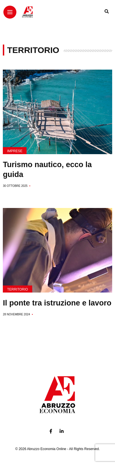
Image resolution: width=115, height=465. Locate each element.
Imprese (14, 151)
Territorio (17, 289)
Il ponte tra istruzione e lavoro (57, 303)
